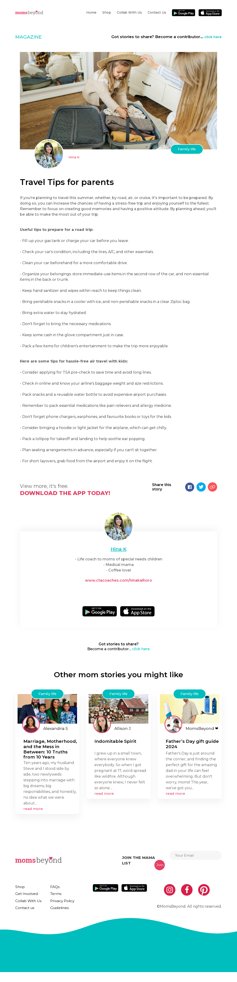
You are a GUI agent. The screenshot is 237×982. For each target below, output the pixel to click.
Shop (106, 12)
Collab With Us (129, 12)
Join (159, 868)
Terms (54, 898)
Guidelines (57, 916)
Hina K (75, 157)
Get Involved (25, 898)
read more (33, 811)
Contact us (157, 12)
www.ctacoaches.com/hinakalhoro (118, 580)
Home (91, 12)
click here (212, 36)
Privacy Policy (60, 907)
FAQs (53, 890)
